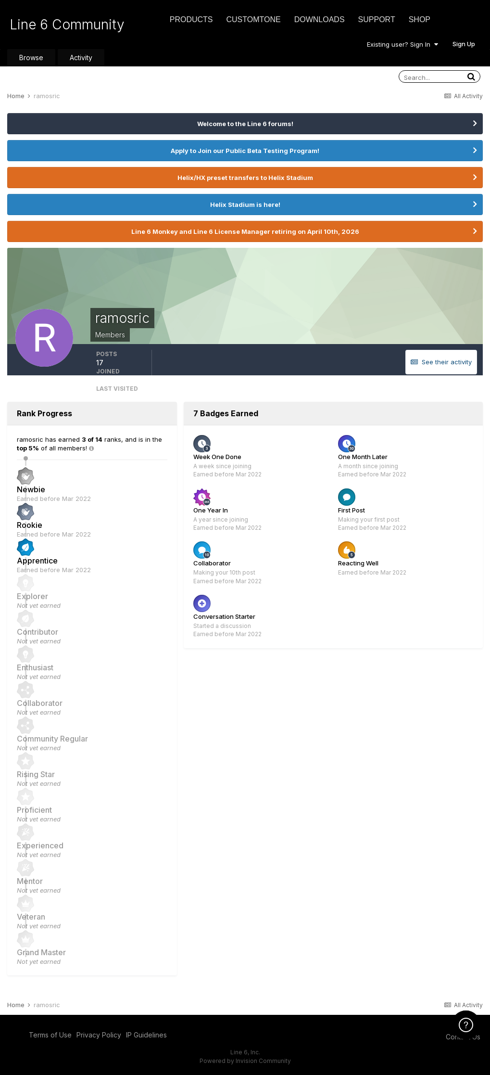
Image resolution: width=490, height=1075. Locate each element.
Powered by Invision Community (245, 1060)
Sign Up (463, 44)
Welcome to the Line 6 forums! (245, 124)
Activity (81, 57)
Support (376, 19)
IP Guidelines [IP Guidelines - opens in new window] (146, 1035)
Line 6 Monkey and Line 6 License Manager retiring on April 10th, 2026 (245, 231)
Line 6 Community (67, 24)
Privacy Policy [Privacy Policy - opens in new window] (98, 1035)
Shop (419, 19)
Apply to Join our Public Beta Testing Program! (245, 150)
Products (191, 19)
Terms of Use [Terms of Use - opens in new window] (50, 1035)
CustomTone (253, 19)
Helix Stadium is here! (245, 204)
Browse (31, 57)
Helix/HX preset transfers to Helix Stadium (245, 177)
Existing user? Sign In (402, 44)
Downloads (319, 19)
